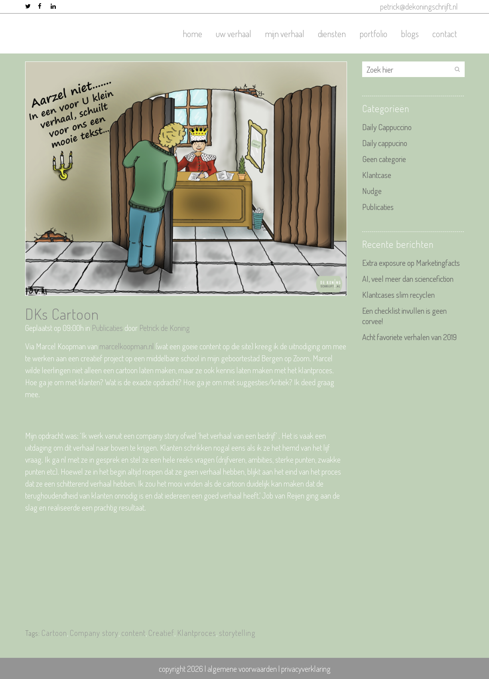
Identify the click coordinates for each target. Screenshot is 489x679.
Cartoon (54, 633)
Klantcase (376, 175)
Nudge (372, 191)
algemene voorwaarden (242, 668)
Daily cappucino (384, 143)
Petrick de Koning (164, 328)
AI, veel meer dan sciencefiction (408, 278)
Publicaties (107, 328)
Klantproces (196, 633)
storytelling (237, 633)
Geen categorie (384, 159)
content (133, 633)
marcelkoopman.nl (126, 346)
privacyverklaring (306, 668)
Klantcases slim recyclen (398, 294)
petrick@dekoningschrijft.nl (419, 6)
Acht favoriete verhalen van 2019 (409, 337)
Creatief (161, 633)
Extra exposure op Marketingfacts (411, 262)
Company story (94, 633)
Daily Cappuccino (387, 127)
